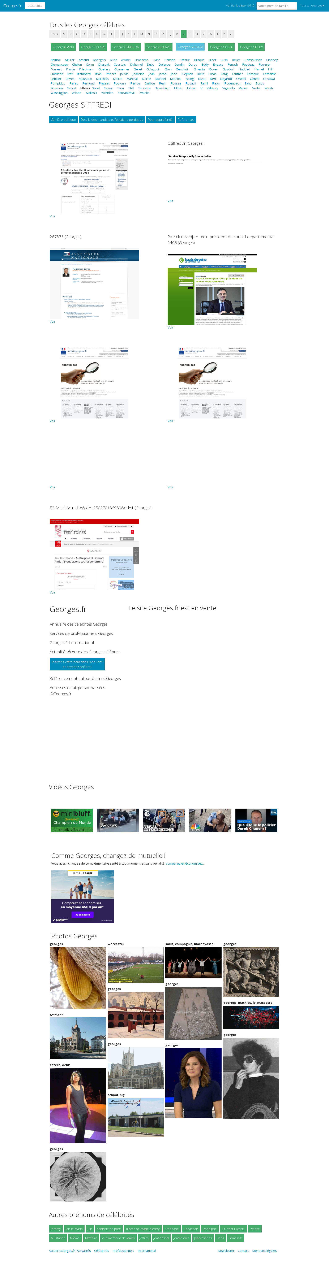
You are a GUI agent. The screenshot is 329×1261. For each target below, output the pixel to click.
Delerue (164, 64)
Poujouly (120, 83)
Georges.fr (12, 5)
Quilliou (150, 83)
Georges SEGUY (251, 47)
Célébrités (34, 6)
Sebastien (191, 1229)
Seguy (108, 88)
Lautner (237, 74)
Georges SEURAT (158, 47)
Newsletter (226, 1250)
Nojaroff (226, 79)
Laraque (253, 74)
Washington (59, 93)
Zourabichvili (126, 93)
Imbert (111, 74)
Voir (52, 216)
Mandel (160, 79)
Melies (117, 79)
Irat (70, 74)
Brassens (141, 60)
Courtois (120, 64)
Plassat (104, 83)
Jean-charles (203, 1238)
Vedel (256, 88)
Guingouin (153, 69)
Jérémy (56, 1229)
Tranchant (162, 88)
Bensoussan (253, 60)
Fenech (233, 64)
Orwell (241, 79)
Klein (201, 74)
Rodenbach (232, 83)
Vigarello (228, 88)
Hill (270, 69)
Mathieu (175, 79)
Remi (204, 83)
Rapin (216, 83)
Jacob (162, 74)
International (146, 1250)
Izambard (83, 74)
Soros (260, 83)
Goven (213, 69)
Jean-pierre (181, 1238)
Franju (70, 69)
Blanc (156, 60)
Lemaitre (269, 74)
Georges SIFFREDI (190, 47)
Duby (150, 64)
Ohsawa (269, 79)
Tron (120, 88)
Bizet (212, 60)
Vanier (243, 88)
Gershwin (182, 69)
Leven (70, 79)
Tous (54, 34)
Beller (236, 60)
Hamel (259, 69)
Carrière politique (63, 119)
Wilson (76, 93)
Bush (224, 60)
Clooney (272, 60)
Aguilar (69, 60)
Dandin (179, 64)
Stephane (172, 1229)
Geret (138, 69)
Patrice (255, 1229)
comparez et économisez (184, 863)
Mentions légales (264, 1250)
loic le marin (74, 1229)
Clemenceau (59, 64)
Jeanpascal (161, 1238)
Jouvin (124, 74)
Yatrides (107, 93)
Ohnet (254, 79)
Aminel (125, 60)
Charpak (103, 64)
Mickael (75, 1238)
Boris (220, 1238)
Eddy (205, 64)
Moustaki (85, 79)
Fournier (264, 64)
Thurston (144, 88)
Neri (213, 79)
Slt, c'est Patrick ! (233, 1229)
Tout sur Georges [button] (311, 5)
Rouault (191, 83)
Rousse (176, 83)
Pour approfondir (160, 119)
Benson (170, 60)
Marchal (132, 79)
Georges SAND (63, 47)
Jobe (174, 74)
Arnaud (83, 60)
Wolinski (91, 93)
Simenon (56, 88)
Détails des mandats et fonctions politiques (112, 119)
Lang (224, 74)
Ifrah (98, 74)
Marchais (102, 79)
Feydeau (248, 64)
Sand (248, 83)
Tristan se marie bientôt (143, 1229)
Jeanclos (138, 74)
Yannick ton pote (109, 1229)
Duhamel (136, 64)
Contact (243, 1250)
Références (186, 119)
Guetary (104, 69)
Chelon (77, 64)
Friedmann (86, 69)
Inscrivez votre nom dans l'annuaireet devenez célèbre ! (77, 664)
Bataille (185, 60)
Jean (151, 74)
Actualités (84, 1250)
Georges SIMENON (125, 47)
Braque (199, 60)
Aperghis (99, 60)
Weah (268, 88)
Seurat (71, 88)
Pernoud (88, 83)
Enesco (218, 64)
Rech (162, 83)
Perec (74, 83)
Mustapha (58, 1238)
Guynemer (122, 69)
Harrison (57, 74)
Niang (190, 79)
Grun (168, 69)
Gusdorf (228, 69)
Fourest (56, 69)
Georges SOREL (221, 47)
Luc (89, 1229)
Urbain (191, 88)
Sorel (96, 88)
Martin (146, 79)
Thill (130, 88)
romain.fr (235, 1238)
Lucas (212, 74)
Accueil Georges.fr (62, 1250)
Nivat (201, 79)
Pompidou (58, 83)
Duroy (193, 64)
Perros (135, 83)
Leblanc (56, 79)
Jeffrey (144, 1238)
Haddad (244, 69)
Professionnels (123, 1250)
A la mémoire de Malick (118, 1238)
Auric (113, 60)
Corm (89, 64)
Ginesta (199, 69)
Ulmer (178, 88)
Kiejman (187, 74)
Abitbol (55, 60)
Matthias (91, 1238)
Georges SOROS (93, 47)
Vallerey (212, 88)
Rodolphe (210, 1229)
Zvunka (144, 93)
